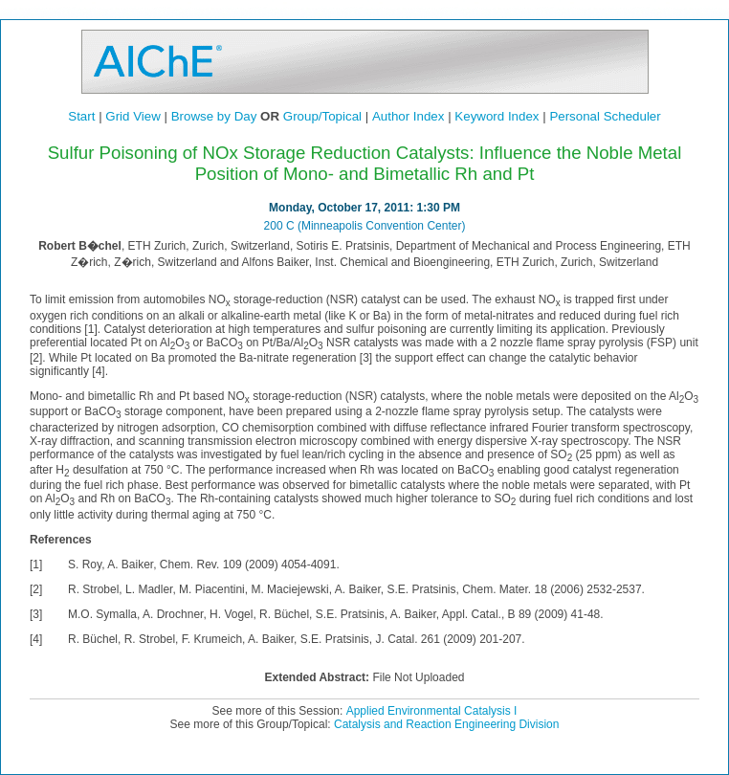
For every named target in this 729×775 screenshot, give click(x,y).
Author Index (408, 116)
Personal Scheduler (604, 116)
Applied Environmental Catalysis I (432, 711)
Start (81, 116)
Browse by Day (214, 116)
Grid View (133, 116)
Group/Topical (322, 116)
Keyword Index (496, 116)
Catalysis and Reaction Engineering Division (446, 724)
